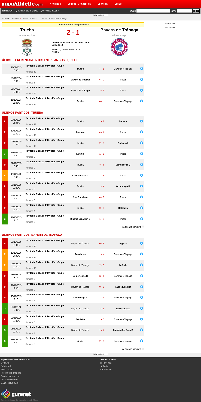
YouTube (105, 369)
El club (118, 4)
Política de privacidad (11, 373)
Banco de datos (29, 18)
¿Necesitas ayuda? (49, 11)
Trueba (27, 30)
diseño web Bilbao (19, 399)
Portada (15, 18)
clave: (173, 11)
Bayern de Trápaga (119, 30)
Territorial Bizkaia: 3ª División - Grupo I (71, 42)
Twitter (104, 366)
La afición (103, 4)
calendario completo (131, 227)
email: (133, 11)
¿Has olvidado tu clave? (27, 11)
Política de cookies (10, 379)
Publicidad (6, 366)
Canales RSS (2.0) (10, 383)
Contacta (5, 363)
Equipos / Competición (79, 4)
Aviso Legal (6, 369)
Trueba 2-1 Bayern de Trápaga (54, 18)
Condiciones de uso (10, 376)
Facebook (106, 363)
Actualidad (55, 4)
